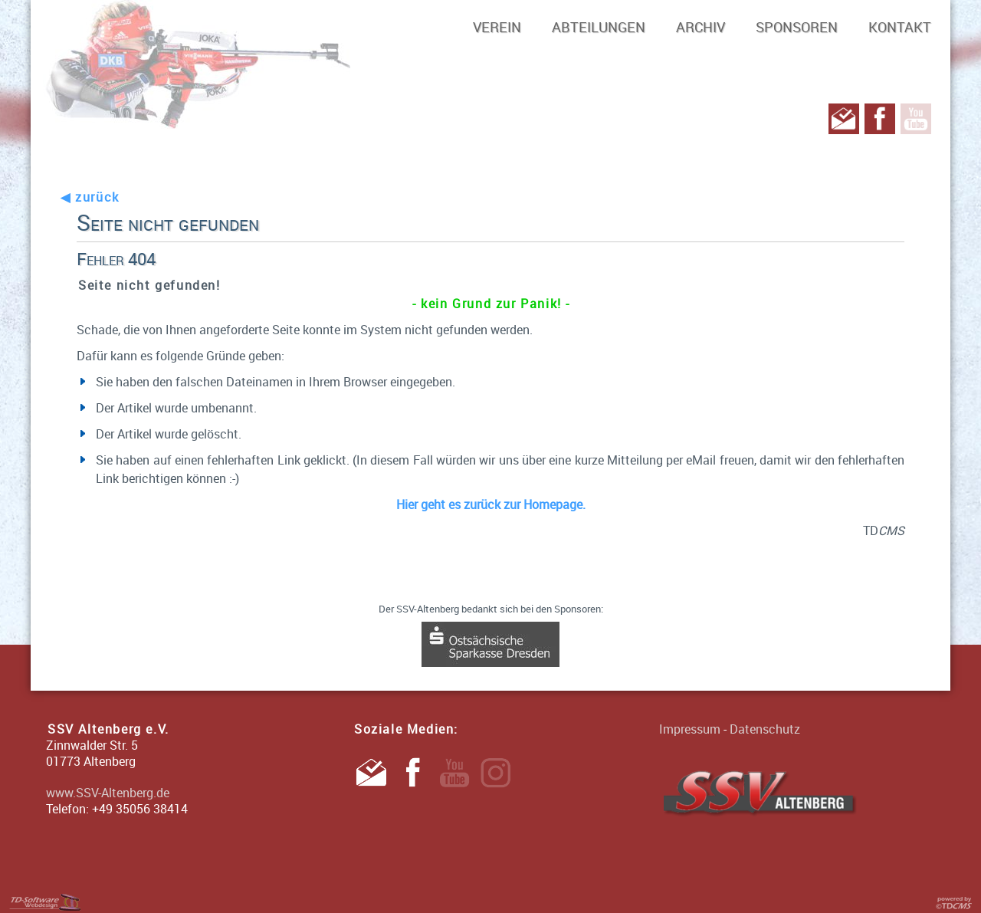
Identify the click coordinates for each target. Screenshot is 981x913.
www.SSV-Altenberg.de (107, 792)
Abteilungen (598, 27)
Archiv (700, 27)
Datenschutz (765, 729)
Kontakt (899, 27)
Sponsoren (797, 27)
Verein (497, 27)
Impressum (689, 729)
